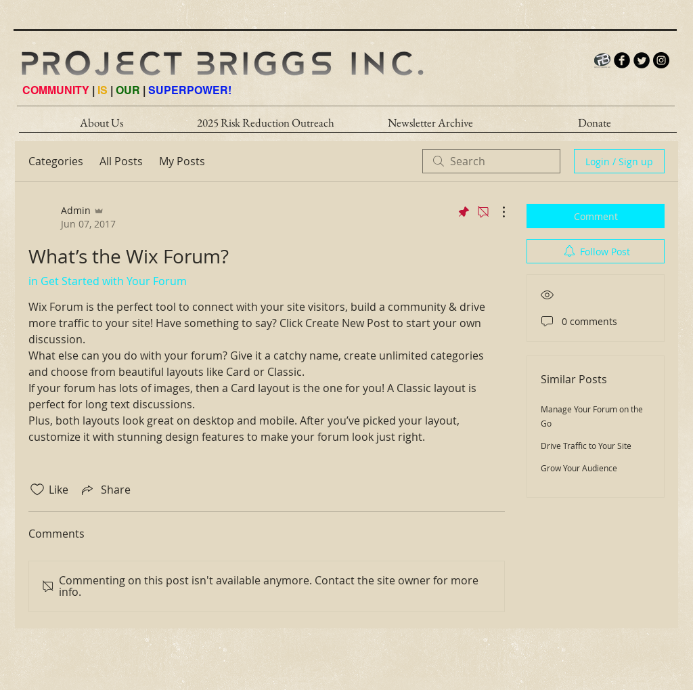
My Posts (182, 161)
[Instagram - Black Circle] (661, 60)
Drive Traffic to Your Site (586, 445)
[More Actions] (497, 212)
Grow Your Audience (579, 467)
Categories (55, 161)
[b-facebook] (622, 60)
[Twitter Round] (641, 60)
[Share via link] (105, 489)
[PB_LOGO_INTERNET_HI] (602, 60)
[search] (491, 161)
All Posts (121, 161)
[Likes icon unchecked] (37, 489)
